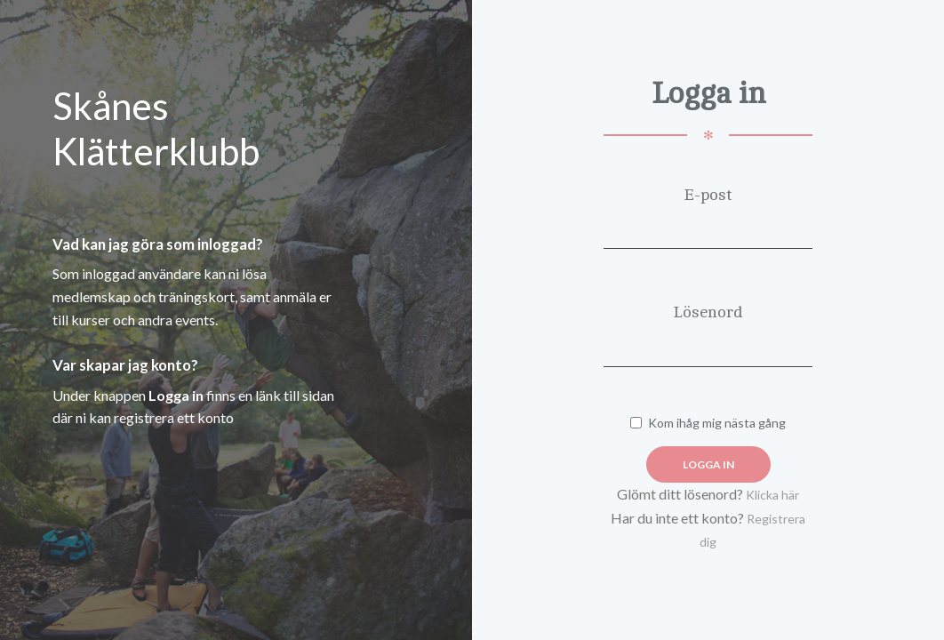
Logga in (708, 464)
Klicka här (772, 494)
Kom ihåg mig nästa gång (708, 422)
